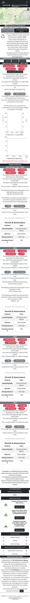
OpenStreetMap (21, 24)
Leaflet (14, 24)
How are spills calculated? (15, 72)
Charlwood (7, 61)
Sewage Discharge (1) (7, 30)
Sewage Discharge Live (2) (21, 30)
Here (21, 591)
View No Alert (20, 507)
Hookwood (15, 61)
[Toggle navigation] (27, 2)
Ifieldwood (22, 61)
